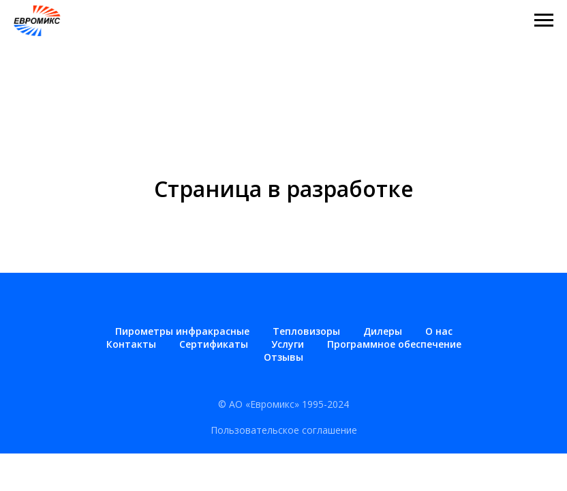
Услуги (287, 344)
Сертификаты (213, 344)
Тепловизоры (306, 331)
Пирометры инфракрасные (182, 331)
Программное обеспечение (394, 344)
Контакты (131, 344)
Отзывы (283, 357)
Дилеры (382, 331)
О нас (439, 331)
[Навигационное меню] (543, 20)
